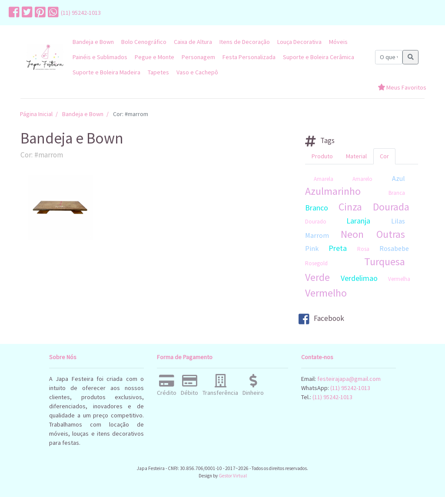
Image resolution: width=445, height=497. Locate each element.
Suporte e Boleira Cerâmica (318, 57)
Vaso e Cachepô (197, 72)
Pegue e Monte (154, 57)
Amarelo (362, 179)
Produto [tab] (322, 156)
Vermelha (399, 279)
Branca (397, 193)
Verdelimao (359, 278)
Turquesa (384, 261)
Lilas (398, 221)
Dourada (391, 206)
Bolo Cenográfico (143, 42)
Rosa (363, 249)
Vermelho (326, 293)
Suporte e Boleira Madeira (106, 72)
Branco (316, 208)
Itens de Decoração (244, 42)
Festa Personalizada (249, 57)
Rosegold (316, 263)
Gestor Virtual (233, 476)
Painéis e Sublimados (100, 57)
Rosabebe (394, 248)
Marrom (317, 235)
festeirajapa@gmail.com (349, 379)
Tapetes (158, 72)
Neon (352, 234)
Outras (390, 234)
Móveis (338, 42)
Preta (338, 248)
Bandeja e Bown (93, 42)
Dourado (315, 221)
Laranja (358, 221)
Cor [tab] (384, 156)
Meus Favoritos (402, 87)
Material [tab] (356, 156)
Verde (317, 277)
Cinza (350, 206)
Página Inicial (36, 114)
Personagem (198, 57)
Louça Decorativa (299, 42)
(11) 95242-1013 (81, 13)
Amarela (323, 179)
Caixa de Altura (193, 42)
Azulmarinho (333, 191)
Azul (398, 178)
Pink (312, 248)
